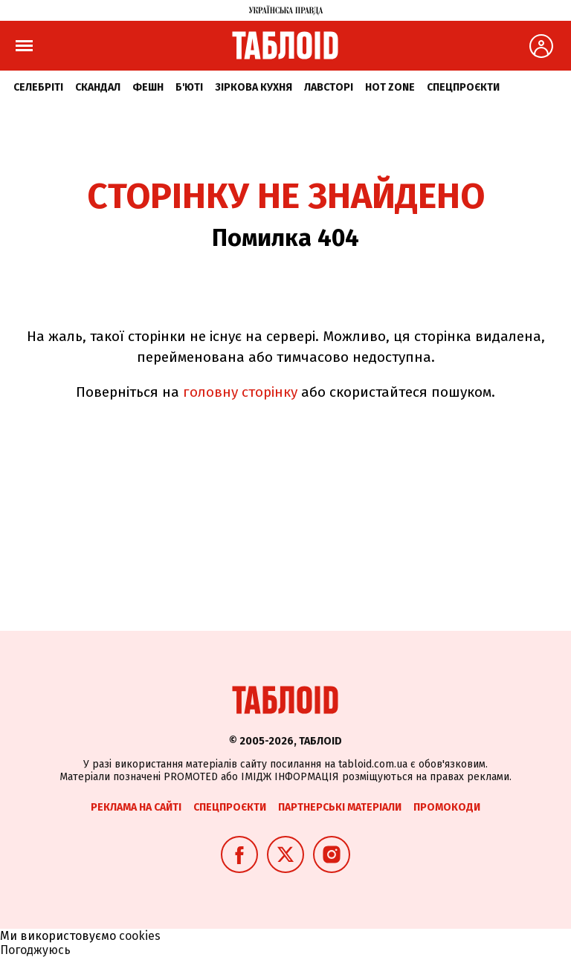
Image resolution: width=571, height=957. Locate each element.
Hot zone (390, 87)
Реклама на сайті (136, 807)
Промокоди (446, 807)
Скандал (97, 87)
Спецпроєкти (463, 87)
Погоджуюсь (35, 950)
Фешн (148, 87)
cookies (140, 936)
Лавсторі (328, 87)
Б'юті (189, 87)
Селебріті (38, 87)
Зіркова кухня (253, 87)
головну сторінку (240, 391)
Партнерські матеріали (339, 807)
